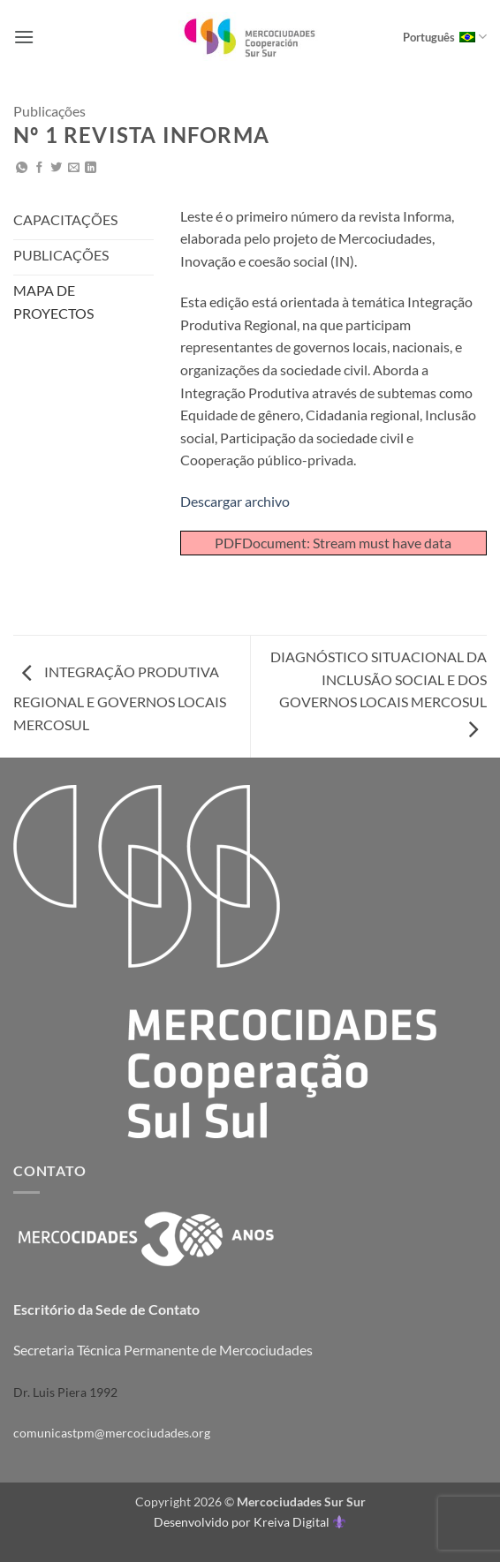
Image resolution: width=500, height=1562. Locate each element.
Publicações (49, 110)
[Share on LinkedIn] (90, 168)
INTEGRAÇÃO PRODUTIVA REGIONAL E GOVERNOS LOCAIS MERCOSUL (119, 698)
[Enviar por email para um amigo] (74, 168)
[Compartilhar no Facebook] (39, 168)
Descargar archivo (235, 501)
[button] (23, 36)
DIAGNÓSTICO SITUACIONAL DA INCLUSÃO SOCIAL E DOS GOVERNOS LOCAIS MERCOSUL (378, 692)
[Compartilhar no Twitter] (56, 168)
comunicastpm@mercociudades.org (111, 1432)
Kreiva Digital (299, 1521)
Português (445, 36)
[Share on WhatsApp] (21, 168)
